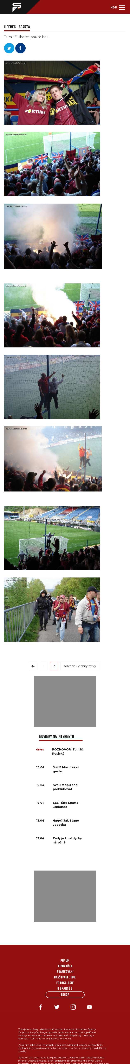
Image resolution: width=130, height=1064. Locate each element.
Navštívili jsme (65, 977)
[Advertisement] (65, 701)
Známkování (65, 972)
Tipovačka (65, 966)
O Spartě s (65, 988)
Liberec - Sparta (17, 27)
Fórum (64, 961)
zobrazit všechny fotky (80, 666)
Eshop (65, 995)
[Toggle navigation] (118, 7)
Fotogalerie (65, 983)
